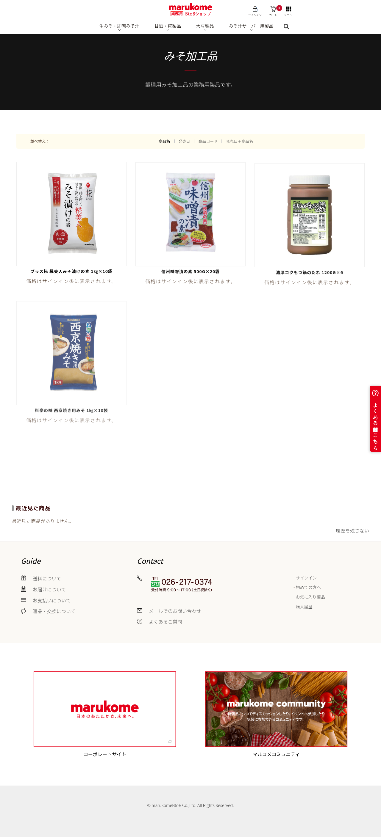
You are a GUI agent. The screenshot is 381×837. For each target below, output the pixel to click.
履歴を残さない (352, 530)
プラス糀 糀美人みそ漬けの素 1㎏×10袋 (71, 271)
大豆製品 (205, 26)
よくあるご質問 (165, 621)
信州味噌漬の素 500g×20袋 (190, 272)
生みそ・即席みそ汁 (119, 26)
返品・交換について (54, 611)
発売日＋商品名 (239, 141)
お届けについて (49, 589)
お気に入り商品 (310, 597)
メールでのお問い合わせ (175, 610)
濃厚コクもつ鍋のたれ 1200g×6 (309, 274)
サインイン (306, 578)
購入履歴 (304, 607)
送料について (47, 578)
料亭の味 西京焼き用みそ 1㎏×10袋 (71, 414)
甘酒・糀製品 (167, 26)
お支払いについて (52, 600)
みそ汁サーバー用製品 (251, 26)
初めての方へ (308, 587)
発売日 (185, 141)
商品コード (208, 141)
